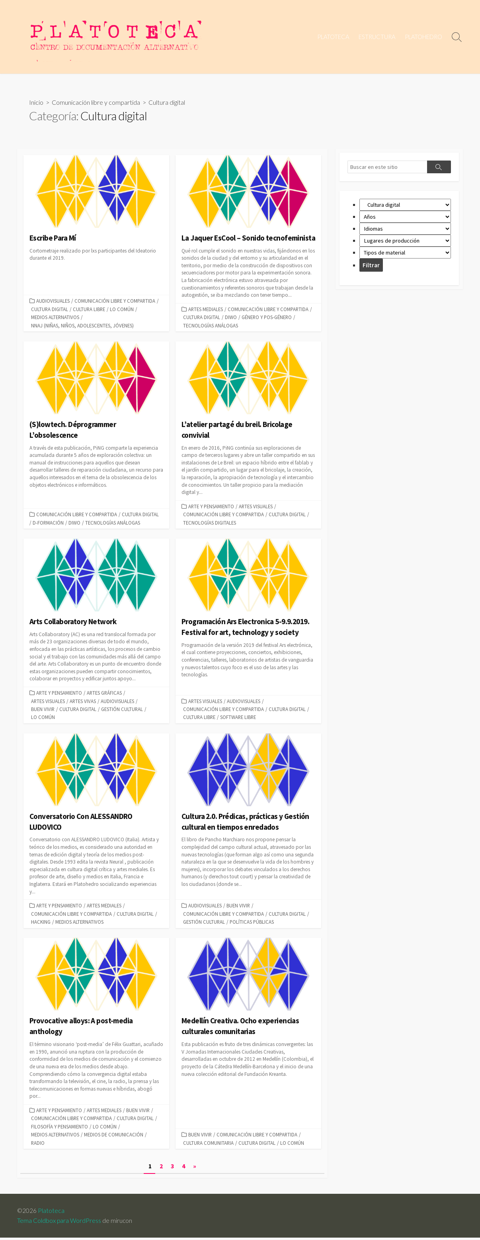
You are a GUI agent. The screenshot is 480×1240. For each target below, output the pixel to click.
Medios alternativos (55, 317)
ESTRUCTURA (377, 36)
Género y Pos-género (267, 317)
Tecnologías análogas (210, 326)
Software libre (238, 718)
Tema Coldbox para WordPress (59, 1222)
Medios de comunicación (113, 1136)
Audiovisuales (53, 301)
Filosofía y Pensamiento (59, 1128)
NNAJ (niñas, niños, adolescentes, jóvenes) (82, 326)
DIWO (231, 317)
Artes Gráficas (104, 694)
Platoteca (51, 1212)
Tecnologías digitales (209, 523)
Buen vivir (43, 710)
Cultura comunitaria (208, 1144)
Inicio (36, 102)
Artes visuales (256, 507)
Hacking (41, 923)
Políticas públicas (252, 923)
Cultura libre (89, 309)
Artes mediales (205, 309)
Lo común (122, 309)
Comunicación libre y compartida (96, 102)
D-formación (48, 523)
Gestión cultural (122, 710)
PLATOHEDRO (423, 36)
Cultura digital (49, 309)
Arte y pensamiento (211, 507)
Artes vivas (83, 702)
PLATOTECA (333, 36)
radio (38, 1144)
